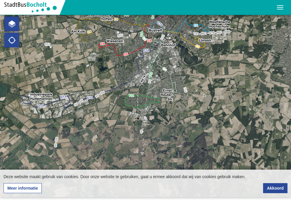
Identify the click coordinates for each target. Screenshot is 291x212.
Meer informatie (22, 188)
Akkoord (275, 188)
